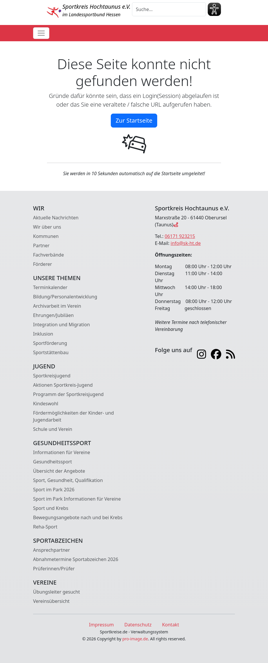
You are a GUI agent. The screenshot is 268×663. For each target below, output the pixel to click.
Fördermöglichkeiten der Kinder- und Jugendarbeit (73, 416)
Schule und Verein (52, 429)
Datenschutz (138, 624)
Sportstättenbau (50, 352)
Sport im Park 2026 (54, 489)
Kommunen (46, 236)
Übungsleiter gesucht (56, 592)
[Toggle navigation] (41, 33)
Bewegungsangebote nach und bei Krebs (77, 517)
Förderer (42, 264)
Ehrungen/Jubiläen (53, 315)
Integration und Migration (61, 324)
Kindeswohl (45, 403)
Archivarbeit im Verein (57, 306)
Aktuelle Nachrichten (56, 217)
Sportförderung (50, 343)
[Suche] (169, 9)
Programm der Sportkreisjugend (68, 394)
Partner (41, 245)
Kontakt (170, 624)
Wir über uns (47, 227)
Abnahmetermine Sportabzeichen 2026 (75, 559)
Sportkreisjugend (51, 375)
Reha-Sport (45, 527)
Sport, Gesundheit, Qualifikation (68, 480)
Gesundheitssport (52, 461)
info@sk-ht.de (186, 243)
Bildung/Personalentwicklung (65, 296)
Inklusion (43, 334)
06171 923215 (180, 236)
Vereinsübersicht (51, 601)
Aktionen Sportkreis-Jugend (63, 385)
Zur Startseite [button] (134, 120)
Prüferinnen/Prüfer (54, 568)
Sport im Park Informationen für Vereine (77, 499)
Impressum (101, 624)
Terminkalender (50, 287)
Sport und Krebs (50, 508)
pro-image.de (135, 639)
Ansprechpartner (51, 550)
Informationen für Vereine (61, 452)
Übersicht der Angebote (59, 471)
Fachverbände (48, 255)
